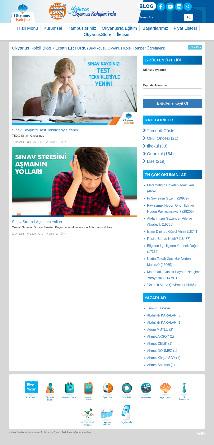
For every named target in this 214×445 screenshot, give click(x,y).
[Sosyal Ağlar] (188, 7)
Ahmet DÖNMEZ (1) (162, 350)
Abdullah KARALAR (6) (164, 315)
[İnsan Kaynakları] (184, 388)
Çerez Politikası (63, 432)
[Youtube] (170, 7)
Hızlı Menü (27, 28)
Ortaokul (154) (158, 153)
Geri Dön (195, 47)
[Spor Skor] (108, 388)
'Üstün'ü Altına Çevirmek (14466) (171, 285)
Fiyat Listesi (185, 28)
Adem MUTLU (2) (160, 329)
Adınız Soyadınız (154, 69)
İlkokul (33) (155, 146)
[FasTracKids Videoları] (88, 414)
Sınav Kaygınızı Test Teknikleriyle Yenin (45, 130)
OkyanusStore (97, 34)
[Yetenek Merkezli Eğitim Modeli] (82, 11)
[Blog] (146, 6)
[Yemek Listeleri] (89, 388)
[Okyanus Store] (69, 388)
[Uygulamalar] (126, 414)
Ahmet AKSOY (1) (160, 336)
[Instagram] (179, 7)
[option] (82, 11)
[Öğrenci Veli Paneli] (50, 388)
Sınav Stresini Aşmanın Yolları (37, 222)
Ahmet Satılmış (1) (161, 365)
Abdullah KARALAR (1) (164, 322)
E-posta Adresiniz (155, 85)
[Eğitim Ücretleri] (165, 388)
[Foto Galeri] (127, 388)
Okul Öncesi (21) (160, 138)
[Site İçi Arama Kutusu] (160, 17)
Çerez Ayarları (82, 432)
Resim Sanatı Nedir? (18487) (168, 238)
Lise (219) (154, 161)
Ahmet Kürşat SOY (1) (163, 358)
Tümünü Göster (159, 130)
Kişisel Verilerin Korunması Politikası (30, 432)
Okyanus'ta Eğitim (119, 28)
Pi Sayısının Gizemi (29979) (168, 198)
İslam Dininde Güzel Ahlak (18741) (173, 231)
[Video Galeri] (146, 388)
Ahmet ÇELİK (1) (159, 343)
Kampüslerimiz (82, 28)
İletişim (123, 34)
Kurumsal (52, 28)
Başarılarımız (155, 28)
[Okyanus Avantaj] (107, 414)
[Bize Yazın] (31, 388)
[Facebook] (161, 7)
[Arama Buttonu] (188, 17)
